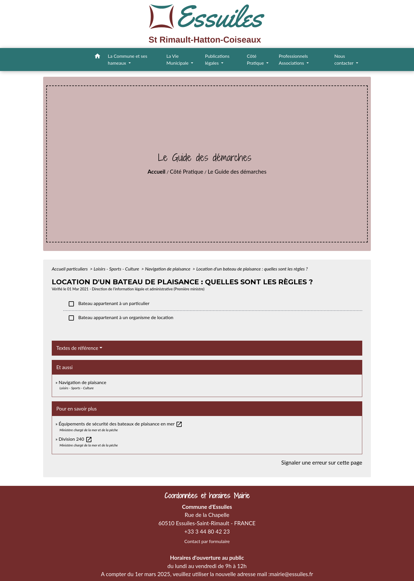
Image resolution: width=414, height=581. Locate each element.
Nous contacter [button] (344, 59)
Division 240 (75, 439)
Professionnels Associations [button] (293, 59)
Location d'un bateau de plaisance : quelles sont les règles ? (252, 268)
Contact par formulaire (207, 541)
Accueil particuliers (70, 268)
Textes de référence (77, 348)
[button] (97, 57)
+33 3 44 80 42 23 (207, 531)
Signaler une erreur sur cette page (321, 462)
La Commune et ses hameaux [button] (127, 59)
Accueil (156, 171)
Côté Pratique (186, 171)
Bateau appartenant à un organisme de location (120, 318)
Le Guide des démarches (237, 171)
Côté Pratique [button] (256, 59)
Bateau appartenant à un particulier (109, 303)
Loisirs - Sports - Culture (117, 268)
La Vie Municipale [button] (178, 59)
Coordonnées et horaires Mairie (207, 496)
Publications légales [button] (217, 59)
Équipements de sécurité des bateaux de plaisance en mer (121, 423)
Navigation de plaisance (168, 268)
